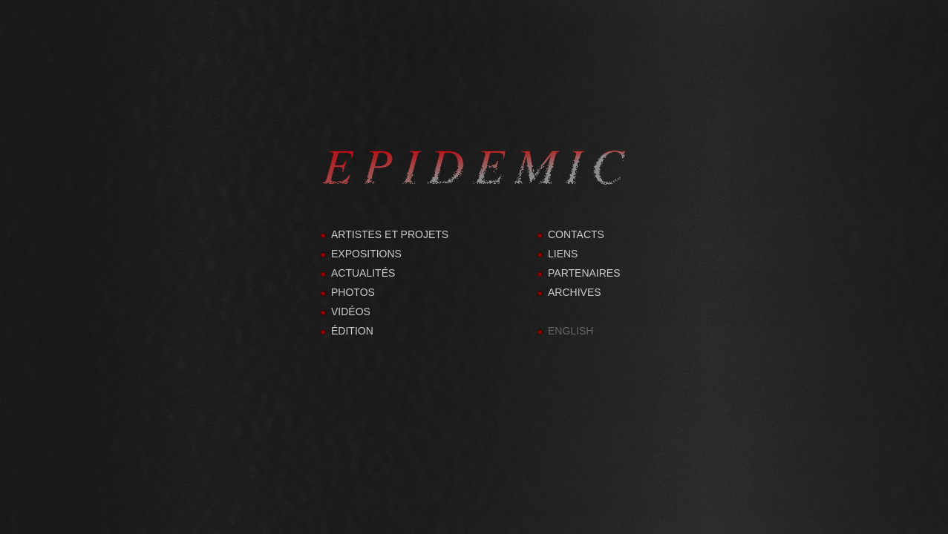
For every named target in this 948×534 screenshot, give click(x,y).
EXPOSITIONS (366, 254)
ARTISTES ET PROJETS (389, 234)
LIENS (563, 254)
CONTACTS (576, 234)
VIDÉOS (350, 311)
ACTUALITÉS (363, 273)
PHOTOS (353, 292)
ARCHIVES (574, 292)
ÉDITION (352, 331)
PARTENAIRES (584, 273)
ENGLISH (570, 331)
